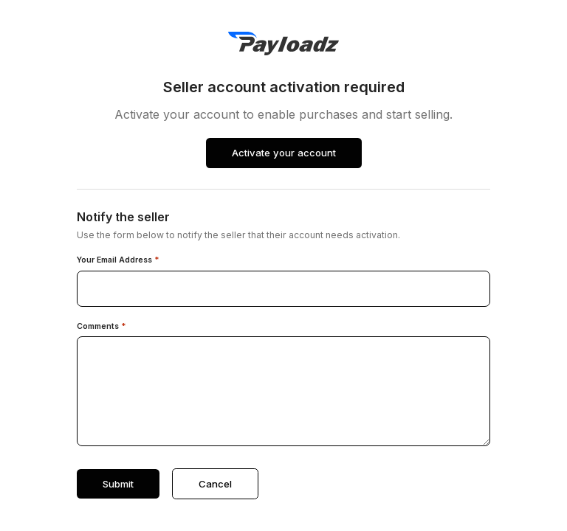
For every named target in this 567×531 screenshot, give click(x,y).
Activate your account (284, 153)
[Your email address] (283, 289)
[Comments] (283, 391)
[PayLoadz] (283, 44)
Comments (101, 326)
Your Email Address (118, 260)
